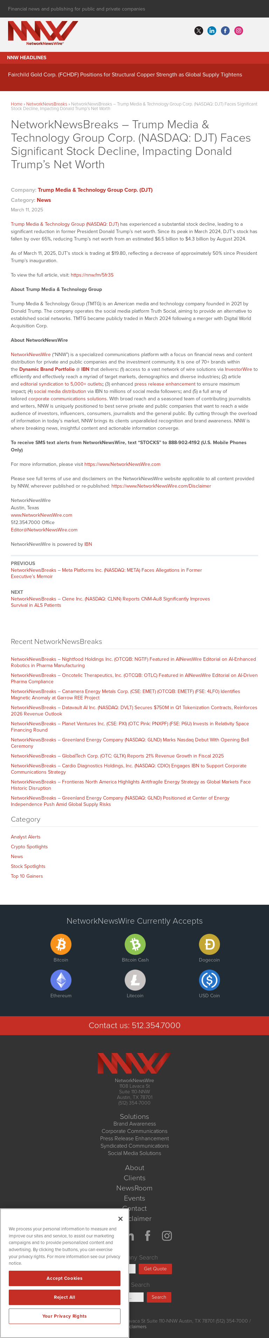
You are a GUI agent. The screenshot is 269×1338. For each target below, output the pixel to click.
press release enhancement (164, 384)
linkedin (211, 30)
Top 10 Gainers (27, 876)
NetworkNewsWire (31, 355)
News (44, 200)
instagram (238, 30)
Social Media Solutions (134, 1153)
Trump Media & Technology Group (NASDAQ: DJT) (65, 224)
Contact (134, 1208)
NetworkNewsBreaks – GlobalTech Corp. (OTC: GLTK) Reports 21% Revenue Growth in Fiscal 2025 (117, 756)
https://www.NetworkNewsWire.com (122, 464)
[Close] (120, 1219)
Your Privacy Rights (64, 1316)
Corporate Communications (134, 1131)
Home (16, 104)
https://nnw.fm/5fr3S (92, 275)
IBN (88, 544)
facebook (225, 30)
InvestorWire (238, 369)
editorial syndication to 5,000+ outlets (61, 384)
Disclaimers (134, 1327)
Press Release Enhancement (134, 1138)
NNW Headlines (26, 58)
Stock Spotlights (28, 866)
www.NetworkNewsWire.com (41, 515)
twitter (198, 30)
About (134, 1167)
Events (134, 1198)
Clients (135, 1178)
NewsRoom (134, 1188)
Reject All (64, 1297)
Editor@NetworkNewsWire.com (44, 530)
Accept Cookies (64, 1278)
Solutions (134, 1116)
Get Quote (155, 1269)
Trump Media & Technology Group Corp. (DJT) (95, 189)
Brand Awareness (134, 1123)
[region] (64, 1273)
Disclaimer (135, 1218)
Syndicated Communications (135, 1145)
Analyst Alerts (26, 837)
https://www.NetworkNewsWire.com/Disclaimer (161, 486)
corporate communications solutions (67, 399)
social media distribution (60, 391)
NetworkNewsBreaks (46, 104)
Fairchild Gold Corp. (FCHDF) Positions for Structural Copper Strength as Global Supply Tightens (125, 74)
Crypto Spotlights (29, 847)
